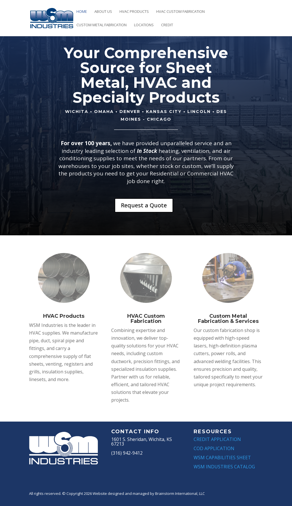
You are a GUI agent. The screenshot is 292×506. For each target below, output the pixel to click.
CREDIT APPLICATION (217, 439)
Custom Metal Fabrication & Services (228, 318)
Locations (144, 25)
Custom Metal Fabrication (101, 25)
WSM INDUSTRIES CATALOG (224, 467)
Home (81, 11)
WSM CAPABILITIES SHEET (222, 457)
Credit (167, 25)
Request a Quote (144, 205)
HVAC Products (134, 11)
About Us (103, 11)
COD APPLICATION (214, 448)
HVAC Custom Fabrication (180, 11)
